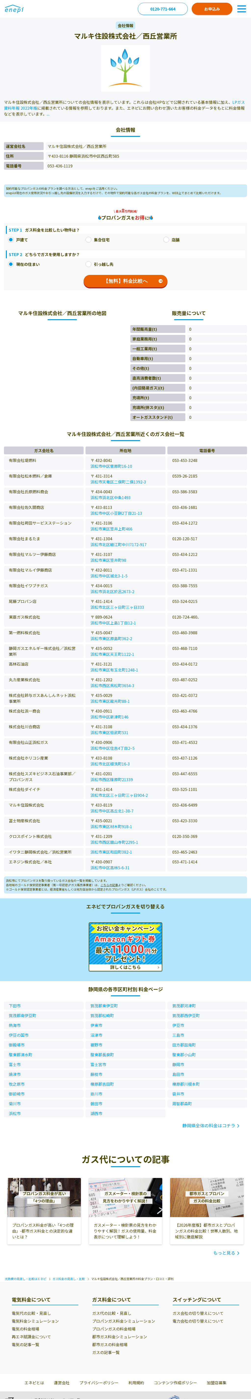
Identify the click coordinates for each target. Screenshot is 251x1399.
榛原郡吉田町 (102, 1084)
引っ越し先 (99, 264)
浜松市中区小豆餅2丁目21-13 (116, 513)
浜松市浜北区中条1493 (110, 497)
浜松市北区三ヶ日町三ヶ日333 (117, 607)
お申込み (212, 9)
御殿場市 (17, 1045)
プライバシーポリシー (99, 1383)
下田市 (15, 1006)
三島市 (178, 1035)
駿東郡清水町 (20, 1055)
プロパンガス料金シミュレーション (123, 1321)
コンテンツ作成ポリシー (175, 1383)
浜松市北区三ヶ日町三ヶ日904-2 (119, 795)
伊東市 (96, 1025)
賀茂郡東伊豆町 (104, 1006)
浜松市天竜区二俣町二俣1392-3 (118, 482)
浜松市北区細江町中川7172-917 (118, 544)
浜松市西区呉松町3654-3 (112, 685)
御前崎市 (17, 1094)
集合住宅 (98, 240)
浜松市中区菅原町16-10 (111, 466)
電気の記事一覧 (25, 1344)
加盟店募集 (216, 1383)
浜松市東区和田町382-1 (111, 852)
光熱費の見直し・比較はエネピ (25, 1279)
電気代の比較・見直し (31, 1313)
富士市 (15, 1064)
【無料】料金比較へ (133, 281)
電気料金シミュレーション (35, 1321)
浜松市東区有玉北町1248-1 (114, 670)
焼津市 (15, 1074)
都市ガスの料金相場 (109, 1344)
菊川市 (15, 1103)
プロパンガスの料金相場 (114, 1329)
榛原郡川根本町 (186, 1084)
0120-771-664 (162, 9)
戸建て (18, 240)
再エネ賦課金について (31, 1337)
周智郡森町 (182, 1103)
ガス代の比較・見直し (111, 1313)
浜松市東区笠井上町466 (111, 529)
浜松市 (15, 1113)
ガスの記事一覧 (106, 1352)
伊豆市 (178, 1025)
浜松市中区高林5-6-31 (110, 867)
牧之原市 (17, 1084)
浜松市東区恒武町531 (109, 732)
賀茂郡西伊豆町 (186, 1015)
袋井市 (178, 1094)
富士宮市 (98, 1064)
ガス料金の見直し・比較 (68, 1279)
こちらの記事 (109, 885)
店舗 (171, 240)
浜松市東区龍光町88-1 (110, 701)
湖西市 (96, 1113)
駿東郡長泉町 (102, 1055)
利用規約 (136, 1383)
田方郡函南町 (184, 1045)
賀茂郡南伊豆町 (22, 1015)
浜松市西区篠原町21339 (111, 779)
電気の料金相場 (25, 1329)
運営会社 (62, 1383)
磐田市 (96, 1103)
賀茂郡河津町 (184, 1006)
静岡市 (178, 1064)
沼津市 (96, 1035)
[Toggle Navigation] (241, 8)
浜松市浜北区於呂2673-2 (112, 591)
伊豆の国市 (18, 1035)
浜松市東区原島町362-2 (111, 638)
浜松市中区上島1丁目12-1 (113, 623)
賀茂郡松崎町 (102, 1015)
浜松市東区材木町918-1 (111, 826)
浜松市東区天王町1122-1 (112, 654)
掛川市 (96, 1094)
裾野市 (96, 1045)
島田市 (178, 1074)
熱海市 (15, 1025)
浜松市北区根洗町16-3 (110, 764)
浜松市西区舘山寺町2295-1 (114, 842)
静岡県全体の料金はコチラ (208, 1125)
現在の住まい (24, 264)
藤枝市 (96, 1074)
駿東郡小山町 (184, 1055)
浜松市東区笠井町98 (108, 560)
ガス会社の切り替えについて (198, 1313)
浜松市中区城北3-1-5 (108, 576)
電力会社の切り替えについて (198, 1321)
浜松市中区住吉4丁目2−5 (112, 748)
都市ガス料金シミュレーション (119, 1337)
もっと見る (224, 1252)
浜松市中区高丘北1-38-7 (112, 811)
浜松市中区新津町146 (109, 717)
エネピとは (34, 1383)
